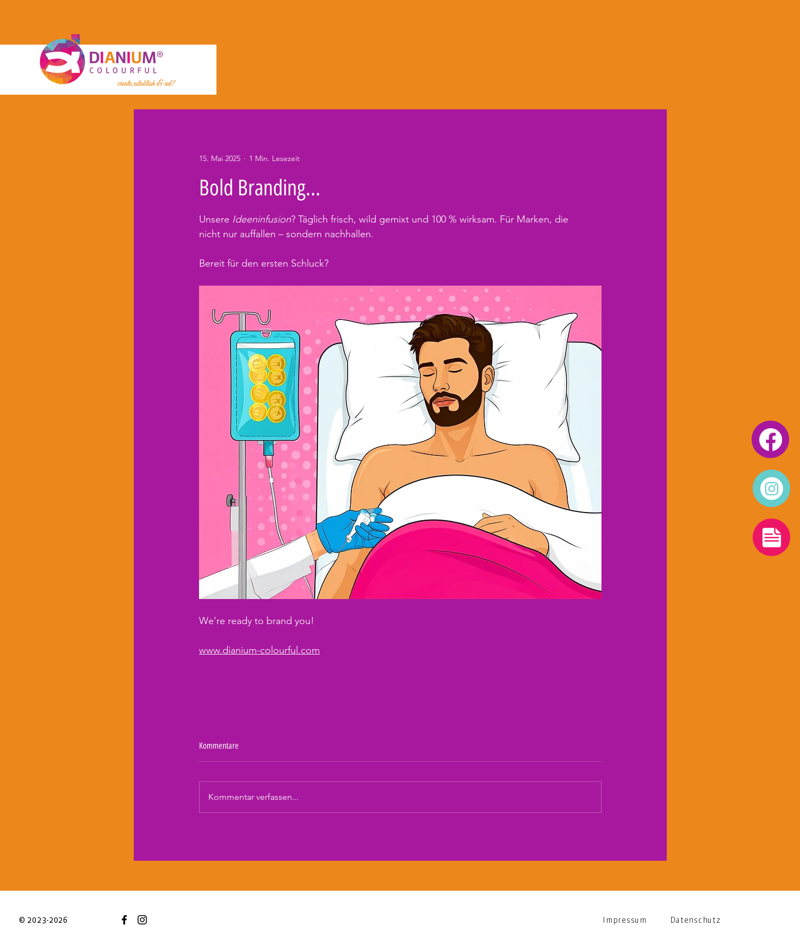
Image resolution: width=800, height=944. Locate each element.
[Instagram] (142, 920)
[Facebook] (124, 920)
